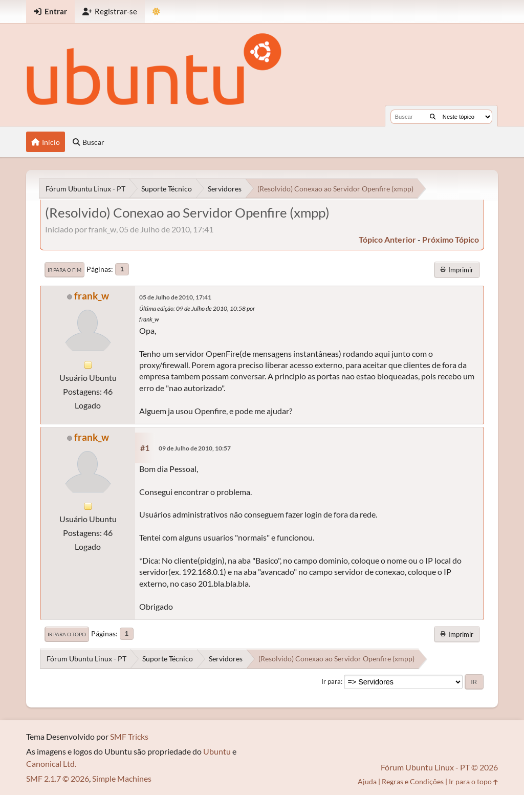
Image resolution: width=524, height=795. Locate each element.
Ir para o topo (67, 634)
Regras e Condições (413, 781)
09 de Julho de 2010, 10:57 (195, 448)
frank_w (91, 296)
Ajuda (367, 781)
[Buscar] (433, 117)
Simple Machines (121, 778)
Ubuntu (217, 751)
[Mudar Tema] (156, 11)
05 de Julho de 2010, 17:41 (175, 297)
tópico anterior (387, 239)
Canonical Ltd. (51, 763)
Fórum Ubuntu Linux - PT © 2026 (439, 767)
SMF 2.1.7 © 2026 (57, 778)
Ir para (331, 681)
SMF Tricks (129, 736)
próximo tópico (450, 239)
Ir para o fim (64, 270)
